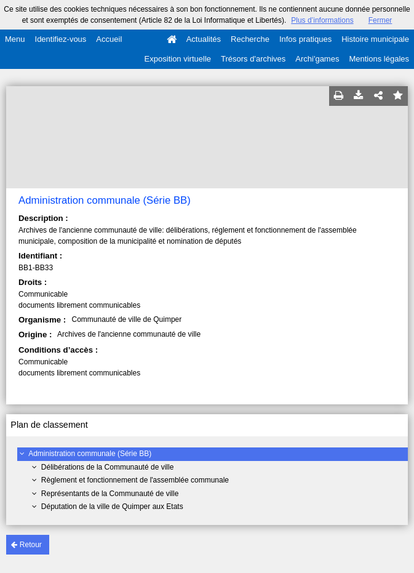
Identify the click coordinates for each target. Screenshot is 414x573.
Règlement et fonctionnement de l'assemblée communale (135, 480)
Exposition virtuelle (178, 58)
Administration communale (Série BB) (89, 453)
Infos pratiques (305, 39)
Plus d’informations (322, 20)
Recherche (250, 39)
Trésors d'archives (253, 58)
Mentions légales (379, 58)
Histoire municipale (375, 39)
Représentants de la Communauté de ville (109, 493)
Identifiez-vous (61, 39)
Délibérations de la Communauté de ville (107, 467)
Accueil (109, 39)
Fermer (380, 20)
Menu (15, 39)
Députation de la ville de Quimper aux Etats (112, 506)
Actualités (203, 39)
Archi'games (317, 58)
